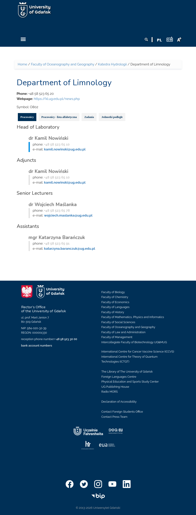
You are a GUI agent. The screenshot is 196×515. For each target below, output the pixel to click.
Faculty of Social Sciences (118, 322)
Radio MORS (109, 391)
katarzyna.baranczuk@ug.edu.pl (69, 249)
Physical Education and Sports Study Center (130, 381)
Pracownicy (27, 117)
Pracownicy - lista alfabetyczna (59, 117)
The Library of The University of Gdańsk (127, 371)
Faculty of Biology (113, 292)
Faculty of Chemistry (114, 297)
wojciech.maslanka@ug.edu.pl (68, 215)
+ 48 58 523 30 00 (65, 339)
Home (22, 64)
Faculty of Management (116, 337)
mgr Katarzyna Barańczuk (57, 237)
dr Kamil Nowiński (48, 138)
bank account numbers (36, 345)
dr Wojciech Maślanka (53, 204)
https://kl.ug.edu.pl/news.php (57, 99)
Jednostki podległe (112, 117)
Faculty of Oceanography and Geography (62, 64)
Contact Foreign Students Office (122, 411)
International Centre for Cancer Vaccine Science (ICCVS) (137, 351)
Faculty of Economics (115, 302)
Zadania (89, 117)
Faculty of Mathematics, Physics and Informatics (132, 317)
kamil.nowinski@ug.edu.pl (65, 149)
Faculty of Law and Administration (123, 332)
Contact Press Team (114, 416)
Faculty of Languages (115, 307)
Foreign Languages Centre (118, 376)
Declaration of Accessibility (119, 401)
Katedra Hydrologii (112, 64)
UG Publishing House (115, 386)
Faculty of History (112, 312)
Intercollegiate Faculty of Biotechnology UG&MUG (134, 342)
